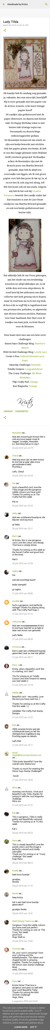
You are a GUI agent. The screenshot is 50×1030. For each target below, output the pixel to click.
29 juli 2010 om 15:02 (22, 941)
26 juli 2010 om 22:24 (22, 475)
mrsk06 (15, 601)
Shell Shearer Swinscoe (23, 921)
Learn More (20, 1027)
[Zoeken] (46, 4)
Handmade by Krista (17, 4)
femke (15, 893)
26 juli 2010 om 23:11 (22, 528)
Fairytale (36, 364)
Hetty (14, 513)
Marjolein (16, 433)
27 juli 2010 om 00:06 (22, 593)
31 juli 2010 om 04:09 (22, 973)
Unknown (16, 621)
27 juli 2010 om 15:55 (22, 717)
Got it (33, 1027)
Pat (13, 483)
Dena (14, 981)
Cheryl (15, 455)
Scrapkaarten (21, 411)
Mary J (15, 665)
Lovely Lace (40, 352)
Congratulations (34, 369)
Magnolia (8, 411)
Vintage (34, 381)
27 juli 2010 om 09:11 (22, 657)
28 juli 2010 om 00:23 (22, 833)
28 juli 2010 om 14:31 (22, 913)
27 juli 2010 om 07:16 (22, 614)
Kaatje (15, 870)
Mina (14, 787)
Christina (16, 647)
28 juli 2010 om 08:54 (22, 863)
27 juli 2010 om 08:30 (22, 639)
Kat (14, 813)
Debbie (15, 692)
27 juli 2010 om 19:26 (22, 780)
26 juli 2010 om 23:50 (22, 563)
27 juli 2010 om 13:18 (22, 685)
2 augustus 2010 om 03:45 (25, 1001)
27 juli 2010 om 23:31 (22, 805)
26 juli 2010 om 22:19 (22, 448)
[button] (4, 30)
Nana (14, 840)
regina (15, 571)
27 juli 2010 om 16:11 (22, 745)
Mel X (15, 536)
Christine (16, 949)
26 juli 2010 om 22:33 (22, 505)
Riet (14, 725)
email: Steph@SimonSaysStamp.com (26, 754)
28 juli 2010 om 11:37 (22, 886)
